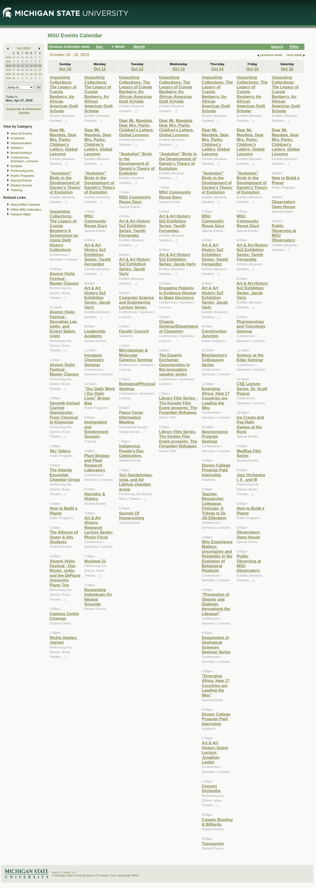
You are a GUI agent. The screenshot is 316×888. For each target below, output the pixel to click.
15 (35, 65)
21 (31, 69)
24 (13, 74)
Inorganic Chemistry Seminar (94, 360)
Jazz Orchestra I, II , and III (251, 477)
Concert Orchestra (211, 788)
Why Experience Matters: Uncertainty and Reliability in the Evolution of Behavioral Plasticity (217, 556)
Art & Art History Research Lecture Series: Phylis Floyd (98, 527)
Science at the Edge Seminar (250, 357)
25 (18, 74)
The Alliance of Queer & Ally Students (64, 537)
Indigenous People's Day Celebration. (131, 451)
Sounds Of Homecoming (131, 515)
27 (18, 57)
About (55, 872)
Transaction (213, 843)
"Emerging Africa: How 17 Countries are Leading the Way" (215, 685)
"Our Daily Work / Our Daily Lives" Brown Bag (99, 395)
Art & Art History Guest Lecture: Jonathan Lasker (215, 752)
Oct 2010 (23, 48)
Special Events (21, 180)
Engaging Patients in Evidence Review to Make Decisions (177, 293)
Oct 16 (287, 69)
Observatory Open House (248, 534)
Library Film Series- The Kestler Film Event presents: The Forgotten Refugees (178, 438)
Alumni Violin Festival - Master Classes (64, 278)
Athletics (17, 148)
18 (18, 69)
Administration (21, 143)
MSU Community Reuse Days (95, 221)
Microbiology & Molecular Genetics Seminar (136, 355)
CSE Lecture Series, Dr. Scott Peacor (252, 389)
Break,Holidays (21, 153)
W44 (8, 78)
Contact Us (68, 872)
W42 (8, 69)
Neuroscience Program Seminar (215, 436)
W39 (8, 57)
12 (22, 65)
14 (31, 65)
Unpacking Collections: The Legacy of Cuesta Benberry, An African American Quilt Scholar (64, 94)
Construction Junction (214, 333)
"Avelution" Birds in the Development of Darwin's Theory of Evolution (65, 183)
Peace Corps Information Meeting (131, 417)
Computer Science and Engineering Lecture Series (136, 302)
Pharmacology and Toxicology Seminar (251, 326)
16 (40, 65)
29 (26, 57)
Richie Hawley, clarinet (63, 640)
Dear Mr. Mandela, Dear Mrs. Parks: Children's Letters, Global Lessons (64, 142)
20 (26, 69)
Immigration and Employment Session (96, 429)
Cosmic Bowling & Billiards (217, 822)
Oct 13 (179, 69)
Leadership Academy (94, 333)
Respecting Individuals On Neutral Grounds (98, 596)
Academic (18, 138)
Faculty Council (134, 331)
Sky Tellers (60, 451)
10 (13, 65)
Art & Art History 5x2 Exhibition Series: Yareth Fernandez (97, 254)
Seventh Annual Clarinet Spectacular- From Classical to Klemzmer (65, 412)
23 (40, 69)
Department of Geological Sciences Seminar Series (216, 644)
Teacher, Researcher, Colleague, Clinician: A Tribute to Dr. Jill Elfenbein (214, 506)
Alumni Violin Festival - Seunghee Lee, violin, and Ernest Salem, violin (64, 324)
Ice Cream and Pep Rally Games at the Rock (250, 424)
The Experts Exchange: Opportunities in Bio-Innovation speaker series (174, 365)
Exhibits (16, 166)
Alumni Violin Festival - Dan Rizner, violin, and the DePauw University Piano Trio (65, 573)
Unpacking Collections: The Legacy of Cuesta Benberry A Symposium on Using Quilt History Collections (64, 230)
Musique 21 (95, 561)
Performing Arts (22, 171)
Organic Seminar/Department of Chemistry (178, 326)
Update (24, 113)
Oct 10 (65, 69)
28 (22, 57)
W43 (8, 74)
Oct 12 (137, 69)
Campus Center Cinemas (64, 616)
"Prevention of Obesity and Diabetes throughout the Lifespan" (216, 604)
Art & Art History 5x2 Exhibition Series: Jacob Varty (97, 297)
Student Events (21, 185)
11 (18, 65)
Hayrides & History (94, 496)
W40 (8, 61)
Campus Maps (21, 214)
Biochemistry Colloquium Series (214, 360)
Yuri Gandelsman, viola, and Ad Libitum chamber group (136, 482)
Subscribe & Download (23, 109)
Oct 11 (100, 69)
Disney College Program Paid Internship (216, 470)
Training (16, 190)
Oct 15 (252, 69)
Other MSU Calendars (26, 209)
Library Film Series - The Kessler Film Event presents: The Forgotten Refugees (178, 405)
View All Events (22, 133)
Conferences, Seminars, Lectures (24, 159)
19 (22, 69)
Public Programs (22, 176)
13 (26, 65)
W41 (8, 65)
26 (13, 57)
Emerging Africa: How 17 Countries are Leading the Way (215, 398)
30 (31, 57)
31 (13, 78)
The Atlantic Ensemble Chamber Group (65, 475)
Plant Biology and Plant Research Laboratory (97, 462)
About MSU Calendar (25, 204)
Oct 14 (217, 69)
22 (35, 69)
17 (13, 69)
